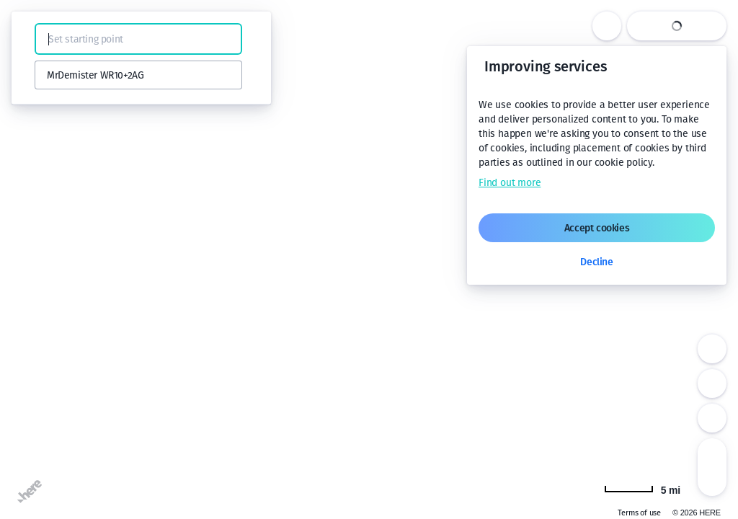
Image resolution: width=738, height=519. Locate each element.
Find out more (510, 183)
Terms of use (639, 513)
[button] (30, 39)
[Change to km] (642, 489)
